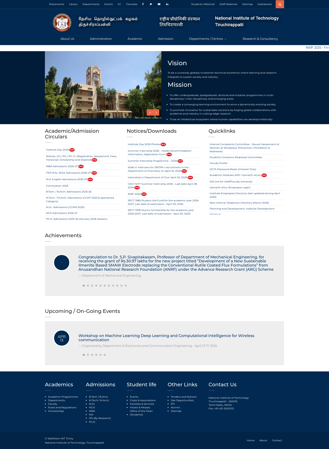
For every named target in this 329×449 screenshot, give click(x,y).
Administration (101, 39)
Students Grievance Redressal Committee (236, 157)
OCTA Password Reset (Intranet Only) (233, 169)
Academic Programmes (63, 396)
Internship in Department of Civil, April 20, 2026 (157, 177)
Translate (131, 4)
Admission (166, 39)
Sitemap (247, 4)
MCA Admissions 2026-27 (62, 213)
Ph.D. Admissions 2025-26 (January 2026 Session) (76, 218)
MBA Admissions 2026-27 (62, 166)
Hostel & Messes (140, 407)
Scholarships (56, 411)
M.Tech (93, 400)
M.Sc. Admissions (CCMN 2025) (65, 207)
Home (251, 440)
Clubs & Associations (142, 400)
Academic (135, 39)
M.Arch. (104, 400)
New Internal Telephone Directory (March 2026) (239, 202)
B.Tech (93, 396)
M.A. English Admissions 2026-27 (66, 179)
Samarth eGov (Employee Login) (230, 187)
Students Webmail (203, 4)
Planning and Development (227, 208)
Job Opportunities (182, 400)
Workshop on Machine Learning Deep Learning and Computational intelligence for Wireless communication (166, 337)
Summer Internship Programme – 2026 (152, 160)
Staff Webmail (228, 4)
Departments (90, 4)
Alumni (175, 407)
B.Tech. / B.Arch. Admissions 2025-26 (68, 191)
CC (119, 4)
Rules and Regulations (62, 407)
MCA (92, 407)
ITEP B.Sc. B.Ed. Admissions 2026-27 (68, 172)
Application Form (155, 154)
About (263, 440)
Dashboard (265, 4)
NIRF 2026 (134, 193)
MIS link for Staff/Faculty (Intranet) (231, 181)
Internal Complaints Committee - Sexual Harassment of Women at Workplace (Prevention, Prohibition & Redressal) (244, 148)
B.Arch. (103, 396)
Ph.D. (92, 421)
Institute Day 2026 (57, 149)
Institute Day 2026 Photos (144, 144)
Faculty (52, 403)
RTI (173, 403)
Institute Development (260, 208)
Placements (56, 4)
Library (73, 4)
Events (108, 4)
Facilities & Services (142, 403)
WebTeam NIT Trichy (60, 438)
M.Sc (92, 403)
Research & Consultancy (260, 39)
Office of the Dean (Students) (141, 412)
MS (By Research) (100, 418)
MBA (92, 411)
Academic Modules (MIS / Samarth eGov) (235, 175)
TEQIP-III (215, 214)
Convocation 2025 (57, 185)
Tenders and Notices (183, 396)
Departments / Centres (206, 39)
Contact (277, 440)
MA (91, 414)
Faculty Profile (218, 163)
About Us (67, 39)
